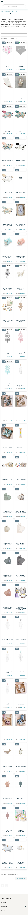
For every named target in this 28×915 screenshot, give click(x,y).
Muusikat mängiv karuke (20, 321)
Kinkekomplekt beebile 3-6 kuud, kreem (20, 703)
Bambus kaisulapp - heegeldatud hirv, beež (20, 385)
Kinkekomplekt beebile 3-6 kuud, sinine (20, 735)
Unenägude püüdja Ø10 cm (7, 353)
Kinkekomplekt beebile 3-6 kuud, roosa (7, 735)
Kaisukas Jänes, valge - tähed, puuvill (20, 225)
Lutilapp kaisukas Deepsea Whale (7, 767)
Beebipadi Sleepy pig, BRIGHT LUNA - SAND (7, 193)
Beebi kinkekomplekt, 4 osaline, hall (7, 416)
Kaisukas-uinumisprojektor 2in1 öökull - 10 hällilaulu (20, 608)
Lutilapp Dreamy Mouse (21, 289)
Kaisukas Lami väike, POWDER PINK (21, 257)
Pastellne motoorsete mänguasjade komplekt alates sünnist (20, 832)
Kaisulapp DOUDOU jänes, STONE (7, 289)
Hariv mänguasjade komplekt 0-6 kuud (7, 480)
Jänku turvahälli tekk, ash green (7, 512)
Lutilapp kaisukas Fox (20, 766)
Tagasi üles (21, 878)
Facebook (2, 885)
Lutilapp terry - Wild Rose (7, 831)
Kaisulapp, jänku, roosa (7, 703)
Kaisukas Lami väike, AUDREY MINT (7, 257)
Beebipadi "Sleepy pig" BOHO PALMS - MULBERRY (7, 130)
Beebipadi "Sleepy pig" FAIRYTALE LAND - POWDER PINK (7, 162)
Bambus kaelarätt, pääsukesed (20, 65)
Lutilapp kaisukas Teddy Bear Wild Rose (7, 799)
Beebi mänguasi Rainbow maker (20, 448)
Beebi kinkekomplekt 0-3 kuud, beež (21, 97)
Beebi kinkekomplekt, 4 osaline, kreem (20, 416)
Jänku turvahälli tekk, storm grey (20, 576)
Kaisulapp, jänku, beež (7, 639)
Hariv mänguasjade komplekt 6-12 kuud (21, 480)
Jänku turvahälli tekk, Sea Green (7, 576)
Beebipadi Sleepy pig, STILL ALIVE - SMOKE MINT (7, 225)
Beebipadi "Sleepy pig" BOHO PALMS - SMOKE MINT (20, 130)
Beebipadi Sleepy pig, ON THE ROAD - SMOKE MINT (20, 193)
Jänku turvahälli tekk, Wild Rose (7, 608)
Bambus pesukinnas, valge (7, 97)
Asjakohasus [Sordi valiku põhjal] (14, 35)
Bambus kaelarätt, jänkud (7, 65)
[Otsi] (14, 6)
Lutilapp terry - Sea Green (20, 799)
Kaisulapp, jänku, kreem (7, 671)
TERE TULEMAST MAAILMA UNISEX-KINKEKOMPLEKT (21, 863)
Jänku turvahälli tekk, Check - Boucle (21, 512)
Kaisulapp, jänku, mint (20, 671)
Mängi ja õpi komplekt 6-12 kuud (7, 321)
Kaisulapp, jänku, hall (20, 639)
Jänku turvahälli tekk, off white (20, 544)
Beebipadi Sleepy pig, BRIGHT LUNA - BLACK (20, 161)
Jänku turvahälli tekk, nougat (7, 544)
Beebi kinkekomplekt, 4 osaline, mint (7, 448)
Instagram (6, 885)
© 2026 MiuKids (5, 913)
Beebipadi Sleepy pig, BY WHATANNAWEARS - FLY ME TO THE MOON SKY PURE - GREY (7, 863)
